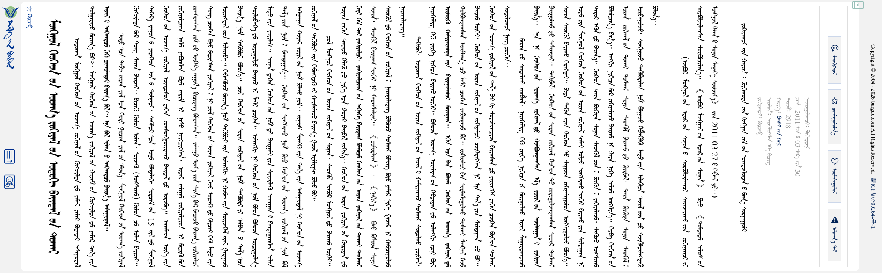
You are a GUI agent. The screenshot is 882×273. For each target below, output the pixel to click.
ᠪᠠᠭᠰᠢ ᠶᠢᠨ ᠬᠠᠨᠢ (778, 131)
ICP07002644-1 (873, 203)
